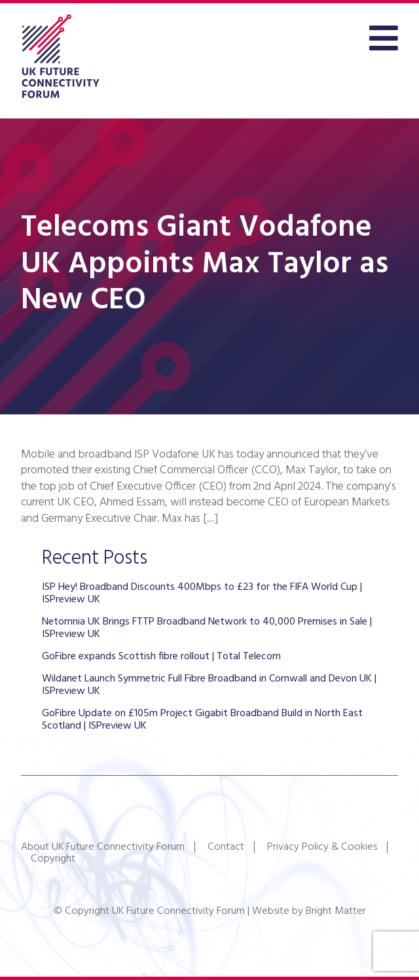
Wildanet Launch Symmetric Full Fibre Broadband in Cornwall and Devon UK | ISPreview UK (209, 684)
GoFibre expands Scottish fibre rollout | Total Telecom (161, 656)
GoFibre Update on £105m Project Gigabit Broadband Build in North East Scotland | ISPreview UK (202, 719)
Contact (226, 847)
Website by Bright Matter (309, 911)
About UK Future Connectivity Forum (103, 847)
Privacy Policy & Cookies (322, 847)
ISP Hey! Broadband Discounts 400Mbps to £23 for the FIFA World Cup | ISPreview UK (202, 593)
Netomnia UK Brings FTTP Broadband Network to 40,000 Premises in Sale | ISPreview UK (207, 627)
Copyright (53, 858)
